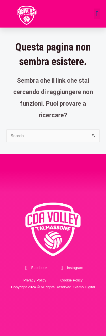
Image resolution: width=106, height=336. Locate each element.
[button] (97, 14)
